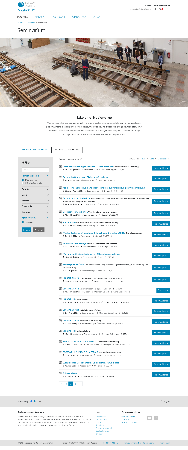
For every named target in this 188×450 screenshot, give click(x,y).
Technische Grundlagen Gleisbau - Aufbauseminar (87, 166)
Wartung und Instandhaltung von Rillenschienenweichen (91, 254)
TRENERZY (40, 17)
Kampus (26, 212)
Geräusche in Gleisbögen (75, 211)
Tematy (25, 189)
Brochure (99, 434)
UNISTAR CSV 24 (70, 278)
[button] (31, 401)
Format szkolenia (30, 175)
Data (24, 194)
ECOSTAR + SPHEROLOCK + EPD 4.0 (80, 352)
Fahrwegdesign (70, 373)
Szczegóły (163, 290)
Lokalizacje (58, 17)
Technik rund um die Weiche (76, 198)
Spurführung (69, 222)
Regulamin (100, 425)
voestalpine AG (128, 416)
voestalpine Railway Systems (140, 9)
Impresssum (165, 443)
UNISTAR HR (68, 299)
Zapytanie (27, 206)
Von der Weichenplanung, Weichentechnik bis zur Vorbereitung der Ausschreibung (103, 187)
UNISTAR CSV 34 (70, 288)
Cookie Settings (102, 431)
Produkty (125, 419)
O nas (96, 17)
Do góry (165, 401)
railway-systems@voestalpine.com (139, 443)
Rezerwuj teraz (161, 168)
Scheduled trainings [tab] (67, 149)
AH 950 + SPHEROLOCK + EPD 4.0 (79, 341)
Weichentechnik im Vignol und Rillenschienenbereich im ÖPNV (94, 233)
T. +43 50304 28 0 (110, 443)
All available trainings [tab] (35, 149)
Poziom (25, 200)
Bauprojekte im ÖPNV (73, 264)
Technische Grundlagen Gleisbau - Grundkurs (85, 177)
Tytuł (144, 159)
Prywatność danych (104, 428)
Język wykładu (29, 217)
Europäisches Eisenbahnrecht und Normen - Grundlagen (91, 362)
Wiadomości (79, 17)
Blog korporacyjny (129, 422)
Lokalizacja (162, 159)
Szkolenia (22, 17)
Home (21, 22)
